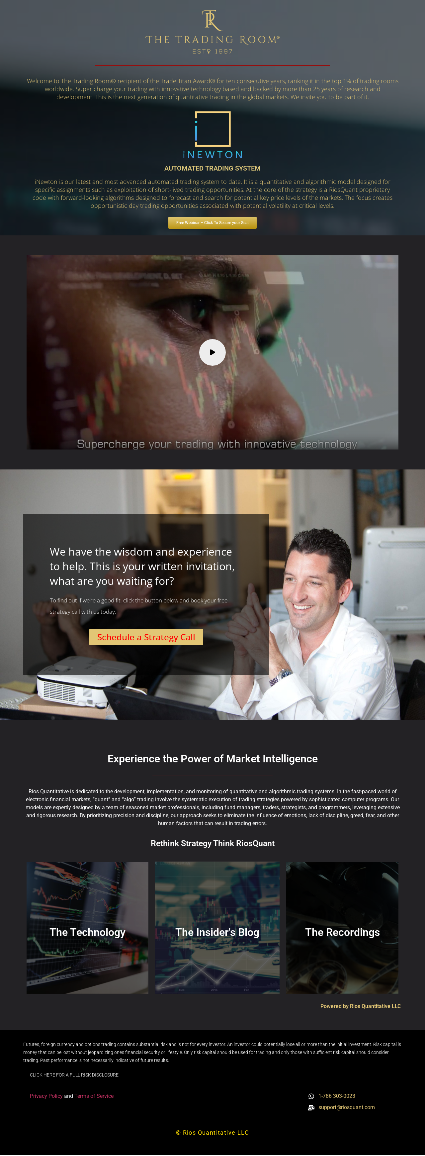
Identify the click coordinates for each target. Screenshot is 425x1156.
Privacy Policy (47, 1096)
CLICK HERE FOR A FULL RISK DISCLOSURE (74, 1075)
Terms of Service (94, 1096)
